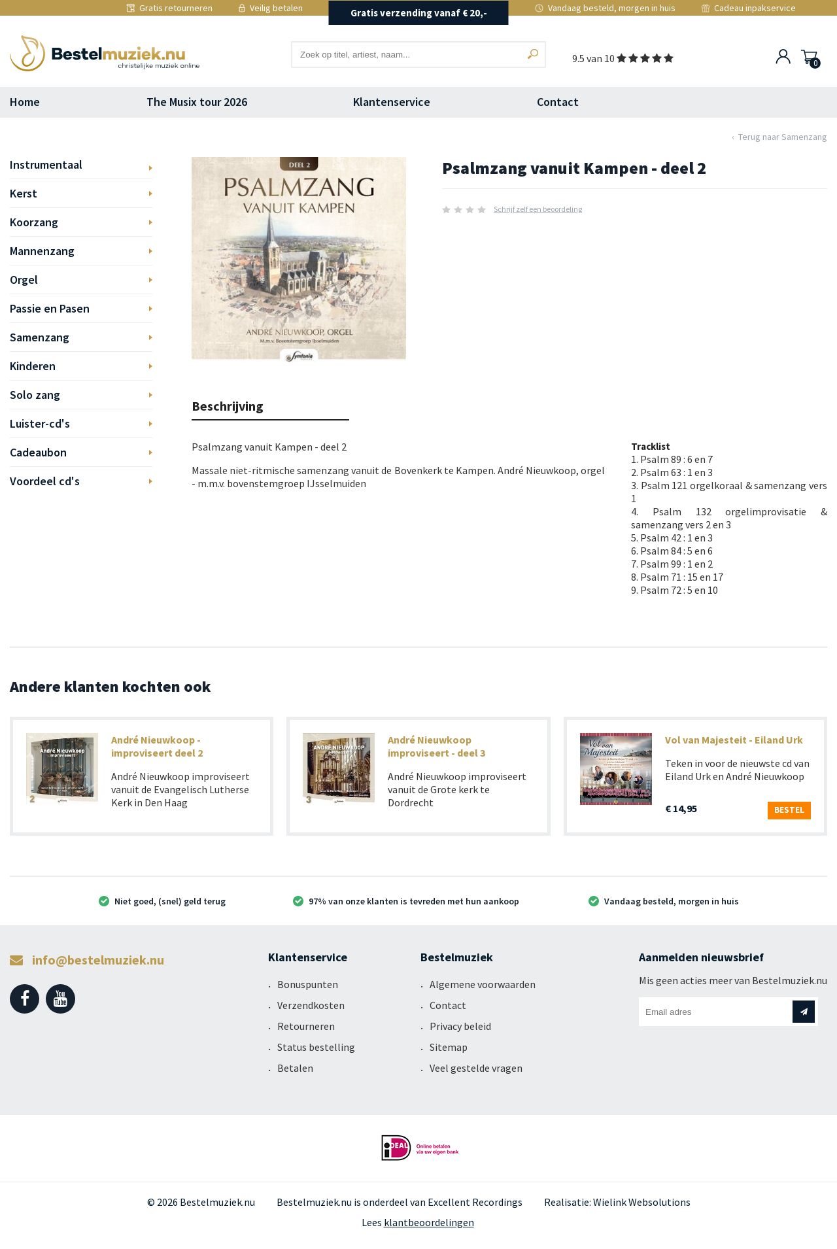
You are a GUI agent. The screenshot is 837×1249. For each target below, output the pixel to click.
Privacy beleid (460, 1026)
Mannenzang (42, 250)
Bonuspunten (307, 984)
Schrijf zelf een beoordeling (538, 209)
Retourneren (306, 1026)
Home (25, 101)
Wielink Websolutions (642, 1201)
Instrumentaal (46, 164)
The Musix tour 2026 (196, 101)
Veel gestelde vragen (476, 1067)
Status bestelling (316, 1046)
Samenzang (39, 337)
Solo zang (35, 394)
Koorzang (34, 222)
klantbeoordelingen (429, 1222)
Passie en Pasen (50, 308)
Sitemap (449, 1046)
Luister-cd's (40, 423)
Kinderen (33, 365)
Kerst (23, 193)
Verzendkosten (311, 1005)
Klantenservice (391, 101)
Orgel (24, 279)
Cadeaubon (38, 452)
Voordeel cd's (45, 480)
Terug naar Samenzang (782, 137)
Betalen (295, 1067)
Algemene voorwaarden (483, 984)
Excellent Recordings (475, 1201)
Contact (558, 101)
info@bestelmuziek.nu (87, 959)
